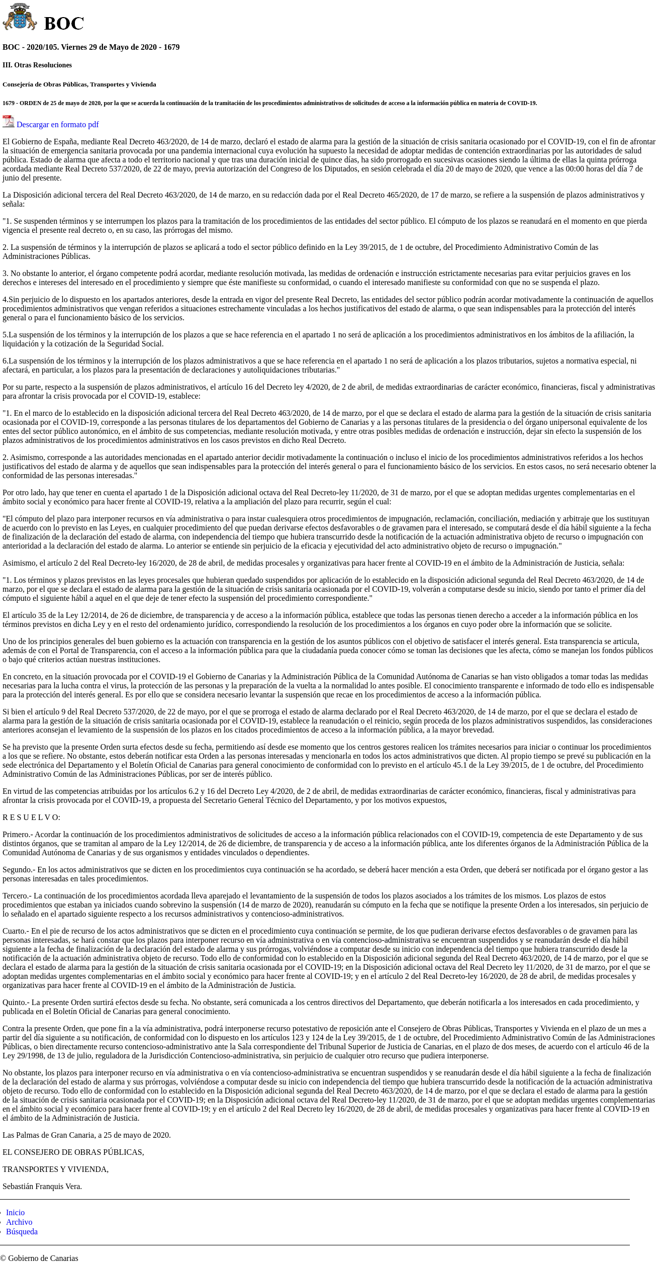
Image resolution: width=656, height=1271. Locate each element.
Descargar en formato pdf (58, 124)
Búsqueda (22, 1231)
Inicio (15, 1212)
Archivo (19, 1222)
